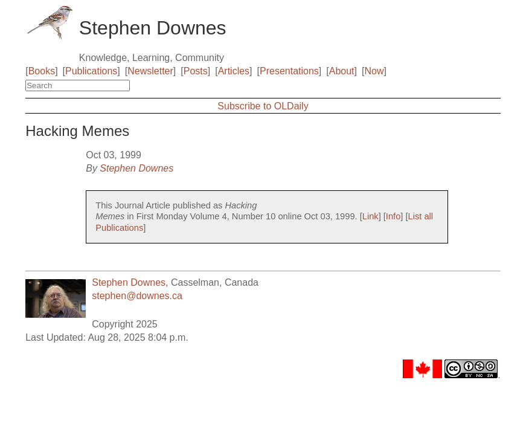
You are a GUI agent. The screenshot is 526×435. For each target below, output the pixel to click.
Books (41, 71)
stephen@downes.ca (137, 296)
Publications (91, 71)
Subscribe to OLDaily (262, 106)
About (341, 71)
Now (373, 71)
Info (393, 216)
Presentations (289, 71)
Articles (233, 71)
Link (370, 216)
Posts (196, 71)
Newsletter (150, 71)
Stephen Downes (136, 168)
